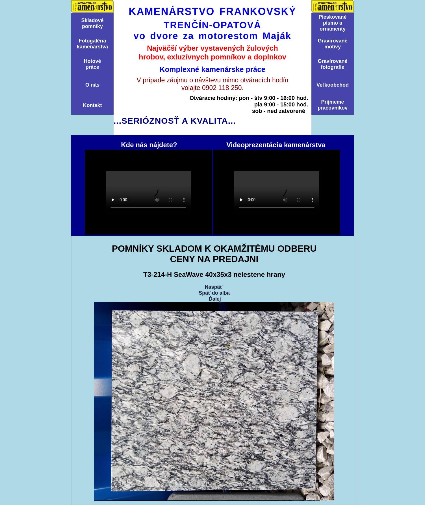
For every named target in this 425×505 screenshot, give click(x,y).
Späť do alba (214, 293)
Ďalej (215, 299)
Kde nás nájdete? (148, 192)
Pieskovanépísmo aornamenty (332, 23)
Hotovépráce (92, 64)
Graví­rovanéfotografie (332, 64)
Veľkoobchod (332, 85)
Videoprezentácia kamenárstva (276, 192)
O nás (92, 85)
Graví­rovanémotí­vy (332, 44)
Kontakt (92, 105)
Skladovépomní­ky (92, 23)
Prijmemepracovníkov (333, 105)
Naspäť (213, 287)
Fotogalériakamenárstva (92, 44)
